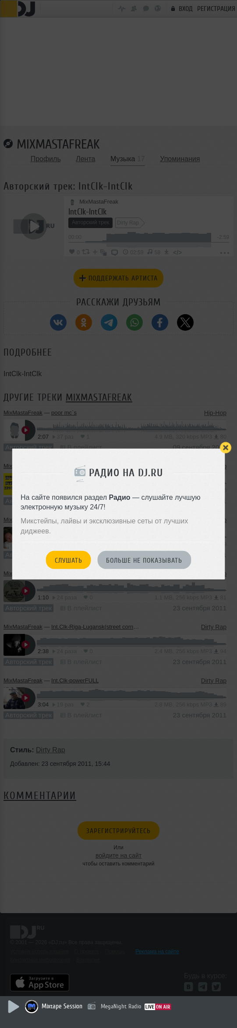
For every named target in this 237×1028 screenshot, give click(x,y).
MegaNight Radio (121, 1006)
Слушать (68, 560)
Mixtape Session (62, 1006)
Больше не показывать (144, 560)
